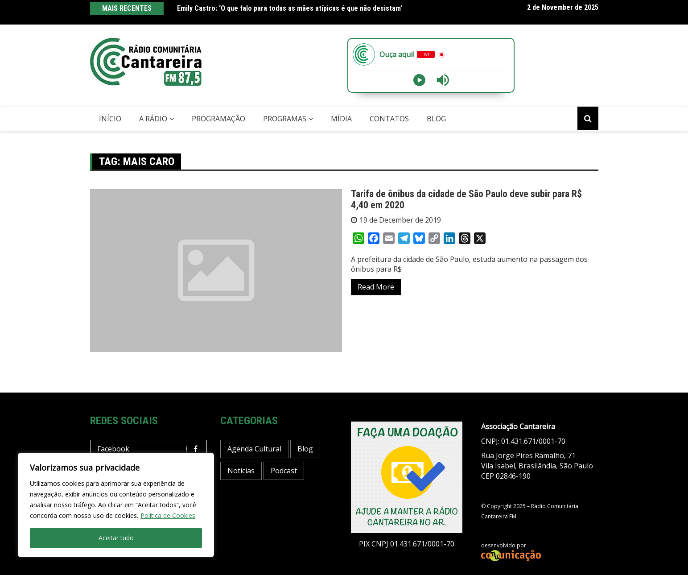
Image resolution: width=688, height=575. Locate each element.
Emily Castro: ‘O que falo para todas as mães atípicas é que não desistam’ (289, 8)
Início (110, 119)
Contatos (389, 119)
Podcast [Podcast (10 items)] (284, 471)
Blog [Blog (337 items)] (305, 449)
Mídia (341, 119)
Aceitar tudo (116, 538)
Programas (284, 119)
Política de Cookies (167, 515)
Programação (218, 119)
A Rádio (153, 119)
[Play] (419, 80)
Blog (436, 119)
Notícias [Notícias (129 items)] (241, 471)
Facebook (151, 449)
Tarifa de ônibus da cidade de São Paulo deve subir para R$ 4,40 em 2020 (466, 199)
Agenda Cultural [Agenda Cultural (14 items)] (254, 449)
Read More (376, 287)
